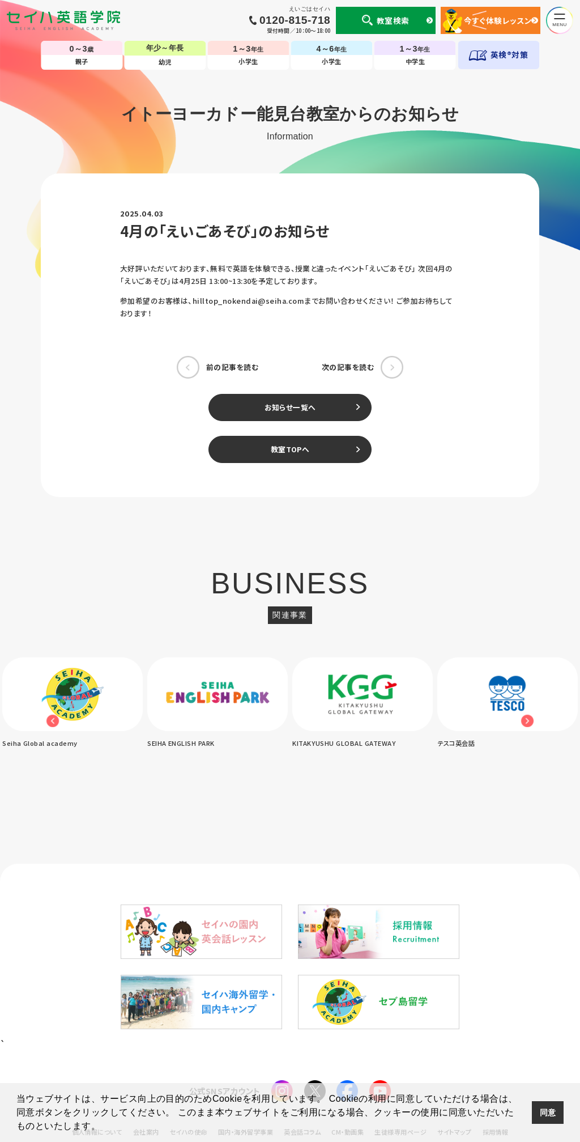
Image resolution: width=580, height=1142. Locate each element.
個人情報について (97, 1040)
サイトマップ (454, 1040)
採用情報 (496, 1040)
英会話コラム (302, 1040)
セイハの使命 (188, 1040)
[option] (217, 703)
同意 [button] (548, 1112)
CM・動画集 (347, 1040)
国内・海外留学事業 (245, 1040)
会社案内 (146, 1040)
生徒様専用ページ (400, 1040)
